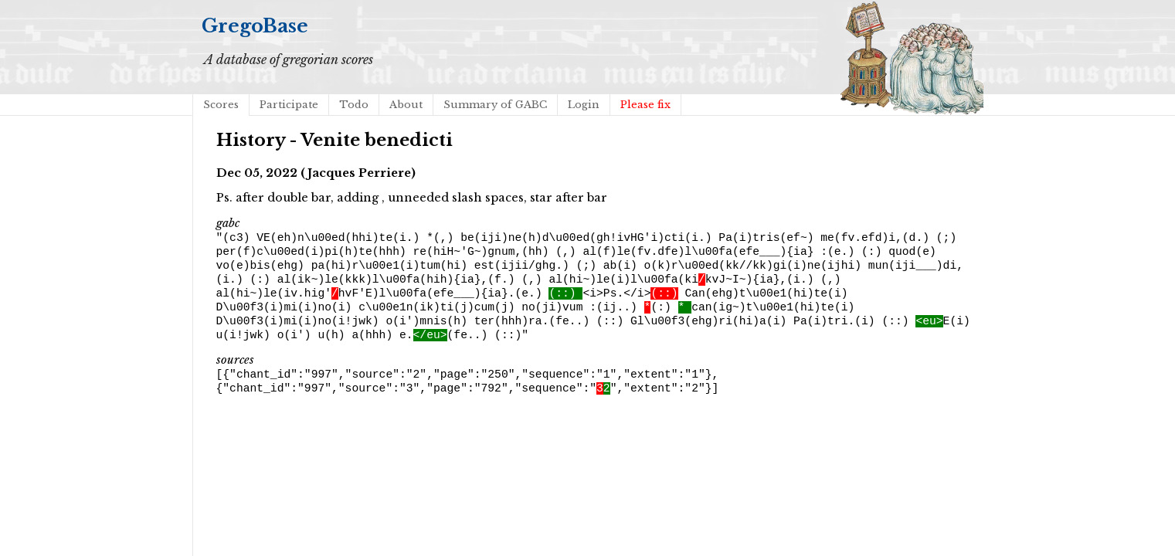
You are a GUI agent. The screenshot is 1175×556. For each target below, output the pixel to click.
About (406, 104)
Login (583, 104)
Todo (353, 104)
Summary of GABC (495, 104)
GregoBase (255, 26)
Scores (221, 104)
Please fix (645, 104)
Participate (289, 104)
